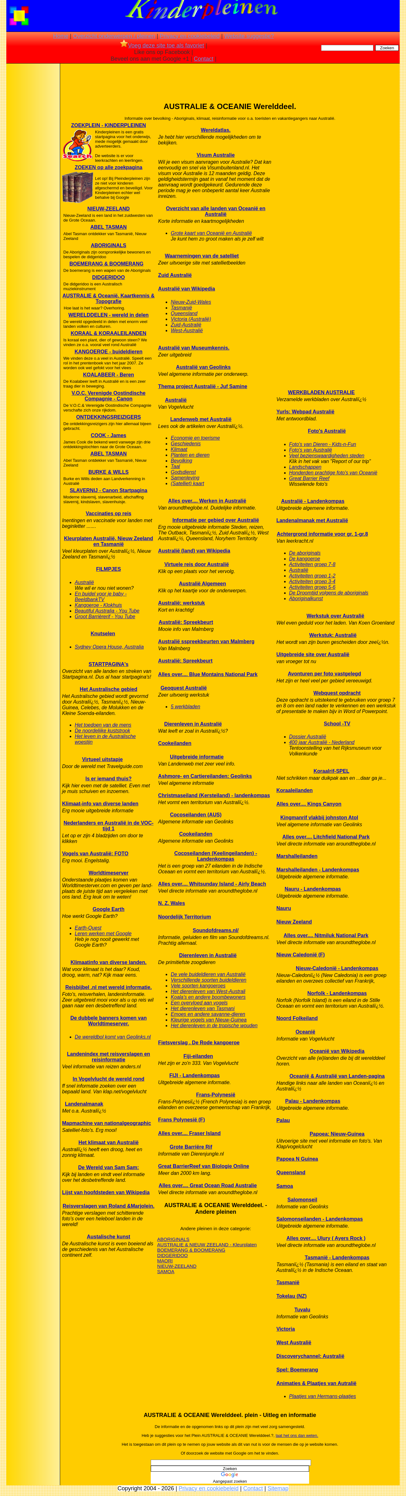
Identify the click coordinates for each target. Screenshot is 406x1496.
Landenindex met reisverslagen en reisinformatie (108, 1056)
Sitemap (278, 1488)
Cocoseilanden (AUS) (196, 814)
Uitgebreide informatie (197, 757)
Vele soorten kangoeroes (198, 985)
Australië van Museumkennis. (193, 348)
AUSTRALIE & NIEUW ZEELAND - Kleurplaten (207, 1244)
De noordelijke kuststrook (102, 730)
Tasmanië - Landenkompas (337, 1257)
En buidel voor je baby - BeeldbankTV (101, 596)
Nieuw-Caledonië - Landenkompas (337, 968)
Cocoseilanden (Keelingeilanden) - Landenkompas (215, 856)
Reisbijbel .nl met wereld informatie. (108, 987)
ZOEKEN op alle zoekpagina (108, 167)
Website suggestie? (249, 36)
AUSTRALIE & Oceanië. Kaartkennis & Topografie (108, 298)
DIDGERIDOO (108, 277)
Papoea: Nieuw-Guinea (337, 1134)
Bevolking (181, 460)
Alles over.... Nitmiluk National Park (325, 935)
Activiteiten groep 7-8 (312, 564)
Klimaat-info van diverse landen (100, 803)
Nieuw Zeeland (294, 922)
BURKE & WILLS (108, 472)
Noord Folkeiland (297, 1018)
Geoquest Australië (184, 688)
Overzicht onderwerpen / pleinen (114, 36)
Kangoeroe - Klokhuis (98, 605)
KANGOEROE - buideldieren (109, 351)
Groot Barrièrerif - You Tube (105, 616)
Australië (84, 582)
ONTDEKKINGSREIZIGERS (108, 417)
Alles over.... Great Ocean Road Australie (208, 1185)
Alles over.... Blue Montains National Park (207, 674)
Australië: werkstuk (181, 603)
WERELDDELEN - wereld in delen (108, 315)
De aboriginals (305, 553)
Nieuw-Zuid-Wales (191, 302)
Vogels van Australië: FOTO (95, 853)
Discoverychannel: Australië (310, 1356)
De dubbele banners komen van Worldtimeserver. (108, 1020)
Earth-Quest (88, 928)
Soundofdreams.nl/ (216, 930)
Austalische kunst (108, 1236)
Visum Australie (216, 155)
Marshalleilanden (297, 856)
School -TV (337, 723)
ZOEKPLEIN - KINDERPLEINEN (108, 125)
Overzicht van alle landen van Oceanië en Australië (215, 211)
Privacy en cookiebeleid (189, 36)
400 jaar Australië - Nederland (322, 742)
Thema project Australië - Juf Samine (202, 386)
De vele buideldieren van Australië (208, 974)
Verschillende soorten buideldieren (208, 980)
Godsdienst (183, 472)
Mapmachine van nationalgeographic (106, 1123)
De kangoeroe (304, 558)
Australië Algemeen (202, 583)
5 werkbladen (185, 706)
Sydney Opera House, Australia (109, 647)
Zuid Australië (175, 275)
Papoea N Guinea (297, 1159)
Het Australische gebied (108, 689)
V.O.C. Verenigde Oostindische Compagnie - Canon (108, 395)
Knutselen (103, 633)
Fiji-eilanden (198, 1056)
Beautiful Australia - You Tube (107, 611)
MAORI (165, 1260)
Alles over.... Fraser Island (189, 1133)
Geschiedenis (185, 443)
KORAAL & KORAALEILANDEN (108, 333)
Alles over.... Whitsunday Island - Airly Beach (212, 884)
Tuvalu (302, 1309)
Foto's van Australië (310, 450)
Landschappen (305, 467)
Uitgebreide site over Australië (313, 654)
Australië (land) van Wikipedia (194, 550)
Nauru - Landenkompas (313, 889)
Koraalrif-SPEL (331, 771)
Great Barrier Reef (309, 478)
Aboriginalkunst (306, 598)
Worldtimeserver (109, 873)
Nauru (283, 908)
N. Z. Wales (171, 903)
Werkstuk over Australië (335, 616)
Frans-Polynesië (215, 1094)
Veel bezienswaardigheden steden (327, 455)
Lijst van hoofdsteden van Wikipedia (105, 1192)
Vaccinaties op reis (108, 513)
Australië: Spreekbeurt (186, 622)
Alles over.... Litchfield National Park (326, 837)
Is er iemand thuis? (109, 778)
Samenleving (185, 477)
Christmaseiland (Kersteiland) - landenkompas (214, 795)
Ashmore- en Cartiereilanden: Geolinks (205, 776)
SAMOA (165, 1271)
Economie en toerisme (195, 438)
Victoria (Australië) (191, 319)
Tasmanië (181, 307)
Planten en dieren (190, 455)
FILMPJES (108, 569)
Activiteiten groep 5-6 (312, 587)
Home (60, 36)
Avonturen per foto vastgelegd (324, 673)
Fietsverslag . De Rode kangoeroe (198, 1042)
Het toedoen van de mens (103, 725)
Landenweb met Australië (201, 419)
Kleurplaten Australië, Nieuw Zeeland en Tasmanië (108, 541)
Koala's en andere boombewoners (208, 997)
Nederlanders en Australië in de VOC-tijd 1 (109, 825)
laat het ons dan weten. (297, 1435)
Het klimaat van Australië (109, 1142)
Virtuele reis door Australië (196, 564)
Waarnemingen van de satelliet (202, 256)
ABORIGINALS (108, 245)
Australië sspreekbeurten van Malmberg (206, 641)
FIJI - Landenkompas (194, 1075)
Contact (203, 59)
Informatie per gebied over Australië (215, 520)
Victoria (285, 1329)
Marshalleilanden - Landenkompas (317, 869)
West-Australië (187, 330)
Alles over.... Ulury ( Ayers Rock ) (326, 1238)
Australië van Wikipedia (186, 288)
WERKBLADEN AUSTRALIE (321, 392)
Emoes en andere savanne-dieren (208, 1014)
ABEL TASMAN (108, 227)
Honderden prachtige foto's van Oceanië (333, 472)
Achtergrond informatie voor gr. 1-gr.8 (322, 534)
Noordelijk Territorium (184, 916)
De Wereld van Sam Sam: (108, 1167)
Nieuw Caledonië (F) (300, 954)
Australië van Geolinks (203, 367)
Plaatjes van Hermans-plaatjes (322, 1396)
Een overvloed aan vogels (199, 1002)
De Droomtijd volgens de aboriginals (329, 592)
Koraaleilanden (294, 790)
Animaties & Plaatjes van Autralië (316, 1383)
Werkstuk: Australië (333, 635)
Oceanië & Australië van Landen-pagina (337, 1076)
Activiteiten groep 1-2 (312, 575)
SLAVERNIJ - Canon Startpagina (108, 490)
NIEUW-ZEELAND (108, 208)
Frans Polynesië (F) (181, 1119)
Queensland (184, 313)
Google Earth (108, 909)
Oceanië (305, 1032)
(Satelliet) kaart (187, 483)
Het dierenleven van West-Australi (208, 991)
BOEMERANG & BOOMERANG (106, 263)
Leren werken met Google (103, 933)
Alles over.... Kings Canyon (308, 804)
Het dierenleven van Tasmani (202, 1008)
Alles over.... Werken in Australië (207, 501)
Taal (175, 466)
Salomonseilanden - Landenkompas (319, 1219)
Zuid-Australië (186, 324)
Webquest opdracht (337, 693)
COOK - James (108, 435)
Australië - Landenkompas (313, 501)
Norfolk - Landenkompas (337, 993)
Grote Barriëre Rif (191, 1147)
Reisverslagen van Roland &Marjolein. (109, 1206)
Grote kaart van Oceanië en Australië (211, 233)
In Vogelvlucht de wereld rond (108, 1079)
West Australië (293, 1342)
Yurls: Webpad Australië (305, 411)
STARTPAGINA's (109, 664)
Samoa (284, 1186)
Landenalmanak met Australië (312, 520)
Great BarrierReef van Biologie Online (203, 1166)
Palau (283, 1120)
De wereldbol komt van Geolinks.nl (113, 1037)
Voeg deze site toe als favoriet (162, 45)
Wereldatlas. (216, 130)
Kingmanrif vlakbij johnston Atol (319, 817)
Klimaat (179, 449)
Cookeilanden (174, 743)
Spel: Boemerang (297, 1369)
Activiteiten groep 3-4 (312, 581)
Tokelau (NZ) (291, 1296)
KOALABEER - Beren (108, 374)
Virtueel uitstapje (102, 759)
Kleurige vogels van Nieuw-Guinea (208, 1020)
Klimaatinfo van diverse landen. (109, 962)
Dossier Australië (307, 736)
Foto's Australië (327, 431)
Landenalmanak (84, 1104)
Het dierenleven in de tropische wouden (214, 1025)
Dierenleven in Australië (193, 724)
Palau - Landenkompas (312, 1101)
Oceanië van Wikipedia (337, 1051)
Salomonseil (302, 1199)
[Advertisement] (32, 164)
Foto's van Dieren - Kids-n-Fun (322, 444)
